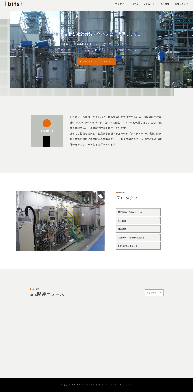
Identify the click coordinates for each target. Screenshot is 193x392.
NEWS (134, 4)
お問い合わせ (181, 4)
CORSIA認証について (129, 245)
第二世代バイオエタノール (132, 212)
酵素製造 (122, 229)
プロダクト (119, 4)
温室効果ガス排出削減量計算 (133, 237)
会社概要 (164, 4)
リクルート (148, 4)
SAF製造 (122, 220)
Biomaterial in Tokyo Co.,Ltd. (109, 385)
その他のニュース (151, 292)
